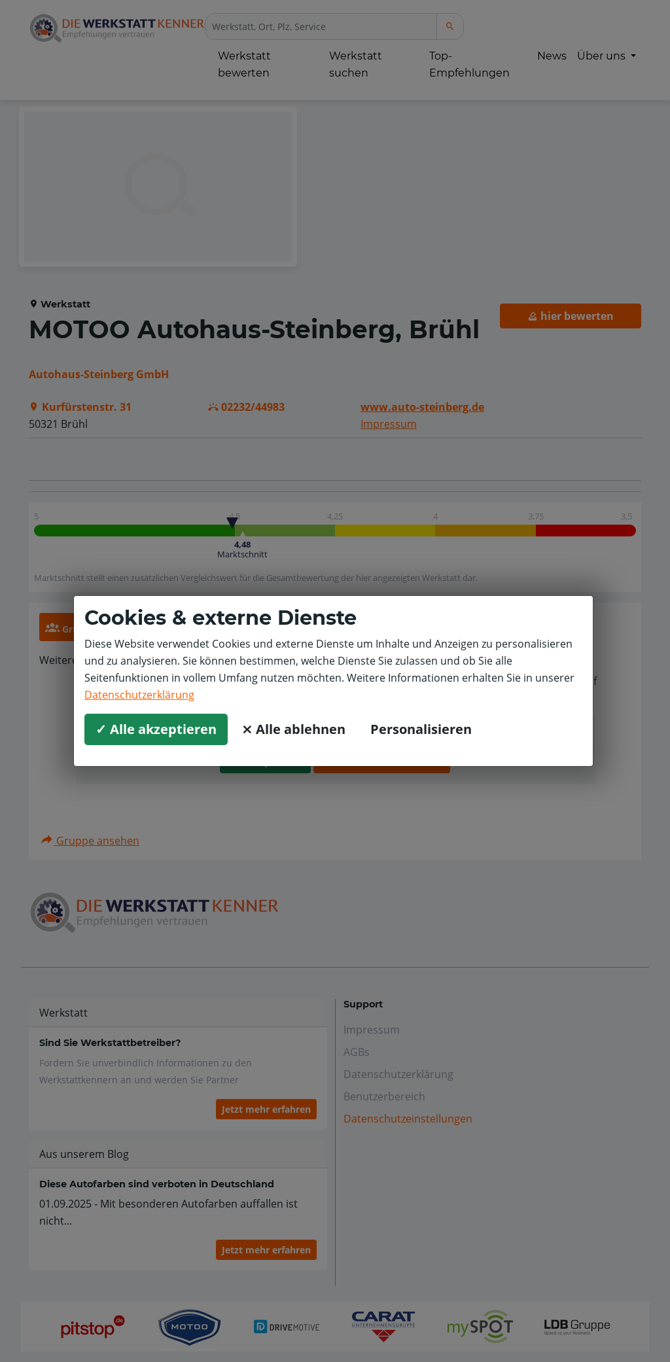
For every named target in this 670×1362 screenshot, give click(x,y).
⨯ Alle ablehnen (293, 729)
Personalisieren (421, 729)
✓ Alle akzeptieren (156, 729)
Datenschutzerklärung (139, 695)
